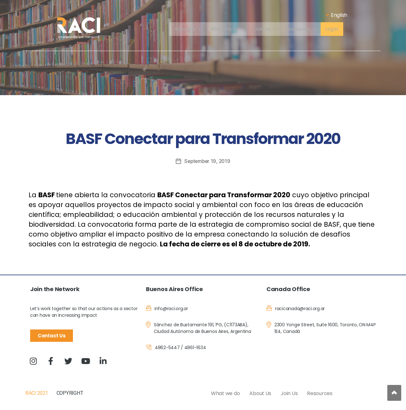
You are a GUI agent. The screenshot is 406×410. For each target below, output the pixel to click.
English (336, 15)
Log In (333, 29)
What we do (226, 29)
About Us (186, 29)
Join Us (265, 29)
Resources (301, 29)
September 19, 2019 (207, 161)
